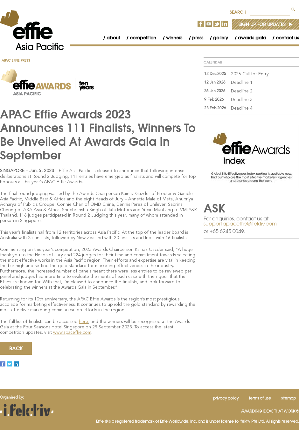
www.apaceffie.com (72, 332)
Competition (143, 38)
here (83, 321)
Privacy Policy (226, 397)
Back (16, 348)
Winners (174, 38)
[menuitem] (108, 38)
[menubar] (198, 38)
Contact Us (287, 38)
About (113, 38)
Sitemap (288, 397)
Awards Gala (252, 38)
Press (197, 38)
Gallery (220, 38)
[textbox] (270, 11)
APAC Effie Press (16, 60)
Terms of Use (260, 397)
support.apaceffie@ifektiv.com (240, 223)
